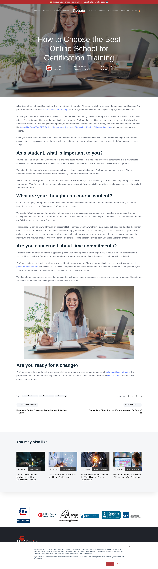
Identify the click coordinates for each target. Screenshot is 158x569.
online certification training (55, 109)
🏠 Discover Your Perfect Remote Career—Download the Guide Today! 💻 (79, 2)
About (125, 11)
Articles (104, 69)
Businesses (113, 11)
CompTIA (34, 127)
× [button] (129, 546)
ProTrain (57, 69)
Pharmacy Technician (75, 127)
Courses (36, 11)
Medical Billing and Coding (98, 127)
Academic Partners (97, 11)
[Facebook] (128, 396)
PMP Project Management (52, 127)
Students (47, 11)
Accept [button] (110, 564)
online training (61, 396)
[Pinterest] (136, 396)
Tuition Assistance (61, 11)
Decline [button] (119, 564)
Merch (136, 11)
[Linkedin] (141, 396)
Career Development (30, 396)
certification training (47, 396)
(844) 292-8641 (114, 375)
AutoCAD (24, 127)
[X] (132, 396)
